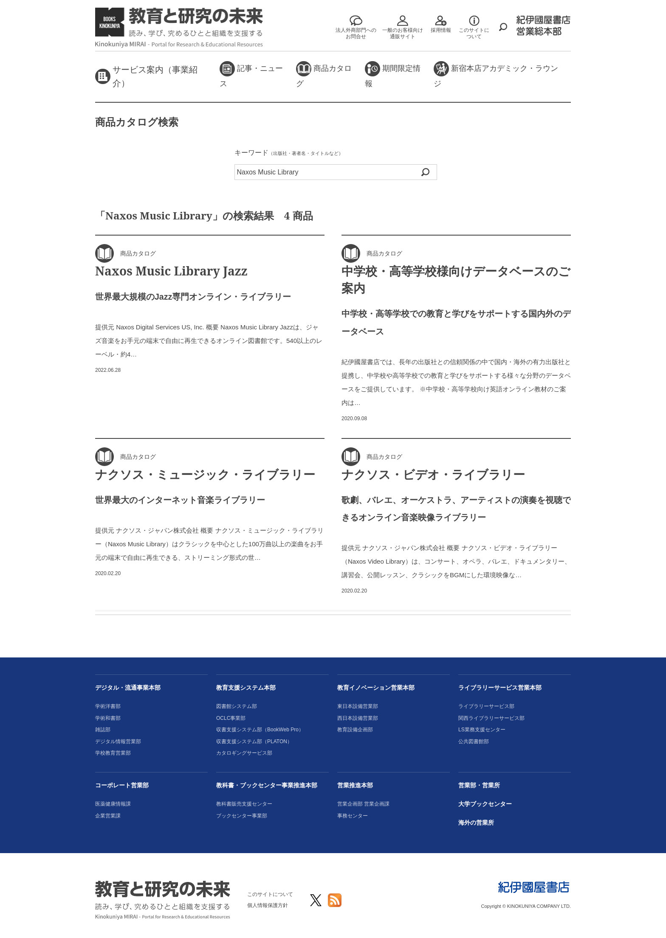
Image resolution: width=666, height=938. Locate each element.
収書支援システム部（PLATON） (254, 741)
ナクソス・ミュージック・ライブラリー (205, 474)
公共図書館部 (473, 741)
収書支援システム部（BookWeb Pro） (260, 730)
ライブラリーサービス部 (486, 706)
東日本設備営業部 (357, 706)
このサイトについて (270, 894)
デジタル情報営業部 (118, 741)
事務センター (352, 816)
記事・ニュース (251, 74)
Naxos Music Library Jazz (171, 271)
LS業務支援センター (481, 730)
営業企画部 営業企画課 (363, 804)
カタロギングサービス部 (244, 753)
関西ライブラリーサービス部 (491, 718)
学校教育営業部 (113, 753)
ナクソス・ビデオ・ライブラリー (433, 474)
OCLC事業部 (231, 718)
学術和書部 (108, 718)
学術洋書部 (108, 706)
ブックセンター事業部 (241, 816)
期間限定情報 (392, 74)
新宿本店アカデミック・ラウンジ (496, 74)
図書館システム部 (236, 706)
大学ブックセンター (485, 803)
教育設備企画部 (355, 730)
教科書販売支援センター (244, 804)
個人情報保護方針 (267, 905)
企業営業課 (108, 816)
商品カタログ (324, 74)
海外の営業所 (476, 822)
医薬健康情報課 (113, 804)
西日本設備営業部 (357, 718)
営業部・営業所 (479, 785)
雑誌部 (102, 730)
